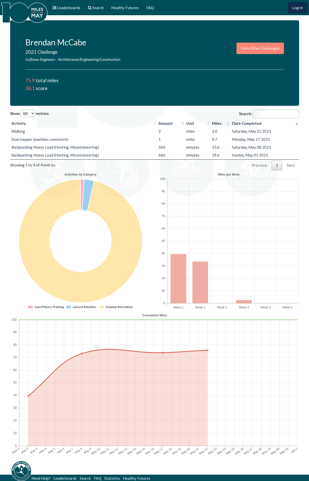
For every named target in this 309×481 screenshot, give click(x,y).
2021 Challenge (41, 52)
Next (291, 165)
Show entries (29, 113)
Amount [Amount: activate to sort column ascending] (165, 123)
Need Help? (41, 478)
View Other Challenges (260, 48)
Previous (259, 165)
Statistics (112, 478)
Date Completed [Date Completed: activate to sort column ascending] (246, 123)
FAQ (150, 7)
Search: (269, 114)
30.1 (30, 88)
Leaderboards (65, 478)
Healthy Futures (125, 7)
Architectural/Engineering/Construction (89, 59)
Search (85, 478)
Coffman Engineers (40, 59)
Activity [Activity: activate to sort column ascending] (18, 123)
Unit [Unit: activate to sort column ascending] (190, 123)
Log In (297, 7)
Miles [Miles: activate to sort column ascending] (217, 123)
